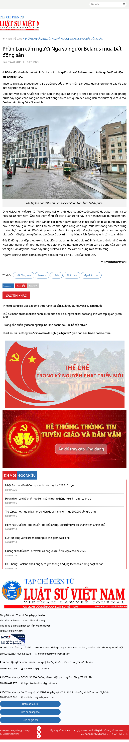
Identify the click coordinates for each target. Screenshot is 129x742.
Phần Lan (72, 275)
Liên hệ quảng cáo (30, 711)
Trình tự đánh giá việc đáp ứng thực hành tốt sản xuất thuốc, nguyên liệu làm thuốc (52, 305)
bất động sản (23, 275)
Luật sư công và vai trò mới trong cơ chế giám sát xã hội (37, 538)
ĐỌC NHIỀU (27, 475)
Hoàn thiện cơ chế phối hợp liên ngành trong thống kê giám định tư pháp (48, 498)
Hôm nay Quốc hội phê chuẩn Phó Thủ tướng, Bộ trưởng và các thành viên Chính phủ (55, 525)
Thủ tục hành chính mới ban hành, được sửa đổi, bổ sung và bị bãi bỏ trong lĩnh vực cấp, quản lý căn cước (62, 315)
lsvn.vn (42, 275)
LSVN (56, 275)
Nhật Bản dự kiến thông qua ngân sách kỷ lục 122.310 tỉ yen (40, 485)
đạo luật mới (91, 275)
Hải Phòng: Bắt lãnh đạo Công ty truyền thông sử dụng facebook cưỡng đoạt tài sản (54, 564)
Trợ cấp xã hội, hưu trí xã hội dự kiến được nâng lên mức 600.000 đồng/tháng (50, 511)
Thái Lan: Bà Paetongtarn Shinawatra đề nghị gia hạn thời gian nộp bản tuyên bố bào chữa (56, 333)
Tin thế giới (14, 38)
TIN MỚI (10, 475)
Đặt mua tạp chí (30, 703)
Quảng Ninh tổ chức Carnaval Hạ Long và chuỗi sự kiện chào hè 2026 (45, 551)
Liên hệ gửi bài (30, 719)
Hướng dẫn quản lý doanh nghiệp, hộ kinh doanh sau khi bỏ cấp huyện (44, 325)
